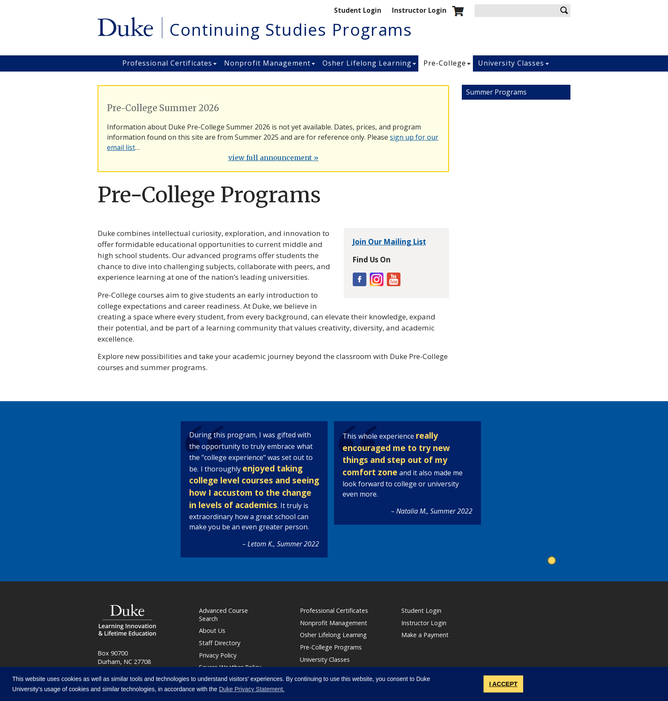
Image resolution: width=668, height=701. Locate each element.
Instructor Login (419, 10)
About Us (212, 631)
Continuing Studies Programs (291, 29)
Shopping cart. (458, 11)
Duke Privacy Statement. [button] (252, 689)
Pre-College (444, 63)
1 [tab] (553, 561)
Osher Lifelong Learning (367, 63)
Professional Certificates (167, 63)
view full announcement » (273, 157)
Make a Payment (425, 635)
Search (564, 10)
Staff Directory (219, 643)
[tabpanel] (254, 489)
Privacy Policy (217, 655)
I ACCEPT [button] (503, 684)
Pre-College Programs (331, 647)
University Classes (511, 63)
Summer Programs (496, 92)
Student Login (357, 10)
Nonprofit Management (267, 63)
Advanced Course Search (223, 615)
